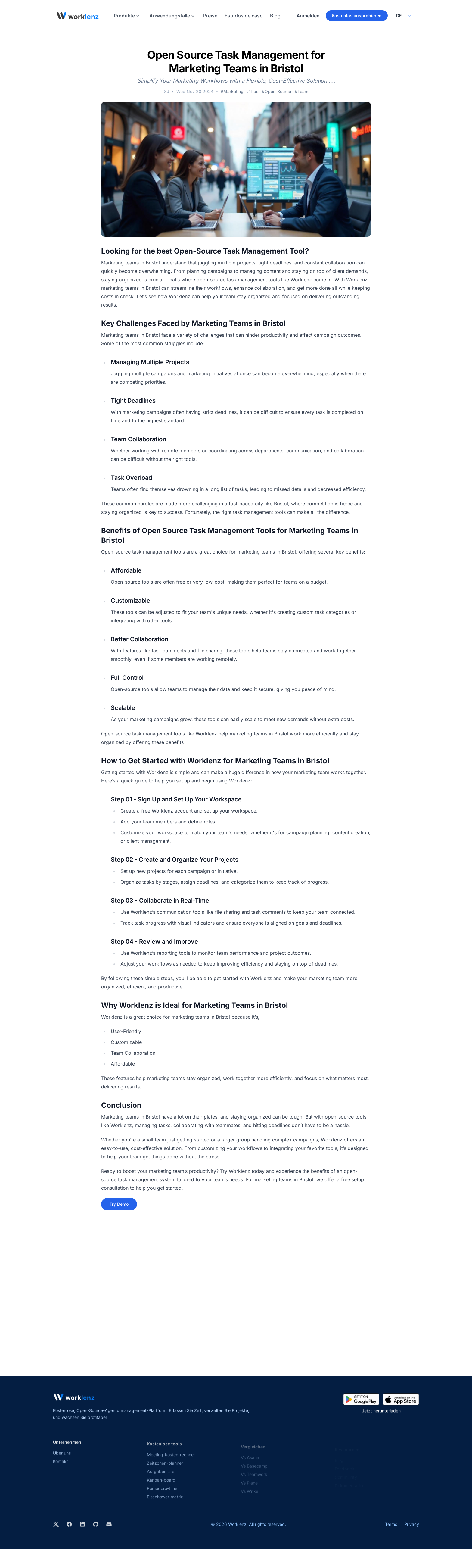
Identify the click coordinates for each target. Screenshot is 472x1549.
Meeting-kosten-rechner (171, 1459)
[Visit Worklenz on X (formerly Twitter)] (56, 1524)
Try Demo (119, 1204)
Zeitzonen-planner (165, 1468)
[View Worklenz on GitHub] (96, 1524)
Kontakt (60, 1465)
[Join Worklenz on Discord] (109, 1524)
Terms (391, 1524)
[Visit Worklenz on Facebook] (69, 1524)
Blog (275, 16)
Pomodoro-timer (163, 1493)
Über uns (62, 1456)
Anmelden (308, 16)
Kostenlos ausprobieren (357, 15)
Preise (210, 16)
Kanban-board (161, 1485)
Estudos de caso (244, 16)
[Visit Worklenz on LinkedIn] (82, 1524)
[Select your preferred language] (403, 16)
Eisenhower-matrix (165, 1501)
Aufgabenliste (160, 1476)
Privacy (411, 1524)
